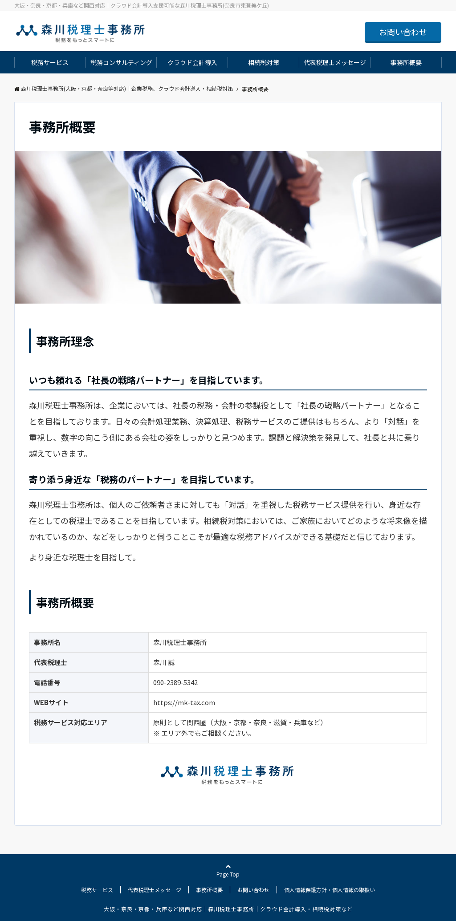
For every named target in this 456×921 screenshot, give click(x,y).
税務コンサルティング (121, 62)
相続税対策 (263, 62)
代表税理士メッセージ (335, 62)
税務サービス (50, 62)
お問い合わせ (403, 31)
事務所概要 (406, 62)
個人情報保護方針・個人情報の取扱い (329, 889)
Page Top (228, 871)
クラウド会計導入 (192, 62)
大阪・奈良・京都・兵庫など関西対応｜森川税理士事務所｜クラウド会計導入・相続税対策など (228, 909)
